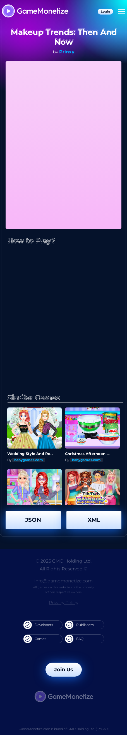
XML (94, 519)
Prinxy (67, 51)
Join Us (63, 670)
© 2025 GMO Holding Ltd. (64, 561)
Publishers (79, 625)
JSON (33, 519)
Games (34, 639)
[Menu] (121, 12)
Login (105, 11)
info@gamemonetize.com (63, 581)
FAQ (74, 639)
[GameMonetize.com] (35, 11)
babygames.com (28, 460)
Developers (38, 625)
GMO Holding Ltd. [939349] (88, 729)
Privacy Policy (63, 602)
